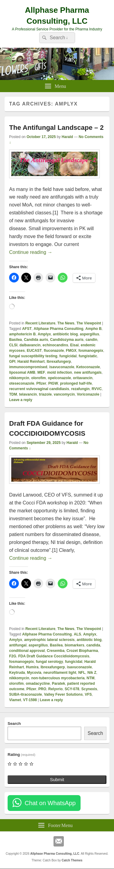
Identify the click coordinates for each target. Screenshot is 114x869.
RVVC (97, 389)
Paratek (58, 683)
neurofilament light (59, 672)
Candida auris (36, 340)
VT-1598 (30, 700)
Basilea (15, 340)
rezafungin (80, 389)
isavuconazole (61, 367)
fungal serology (49, 662)
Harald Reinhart (30, 361)
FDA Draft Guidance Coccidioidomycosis (53, 656)
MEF (41, 372)
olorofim (38, 378)
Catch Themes (72, 860)
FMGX (71, 350)
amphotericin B (22, 334)
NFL (81, 672)
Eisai (74, 345)
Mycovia (34, 672)
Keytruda (17, 672)
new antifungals (88, 372)
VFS (88, 694)
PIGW (53, 383)
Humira (32, 667)
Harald (67, 137)
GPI (12, 361)
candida (93, 645)
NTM (91, 678)
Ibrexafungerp (59, 361)
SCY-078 (72, 689)
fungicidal (68, 356)
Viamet (15, 700)
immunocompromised (28, 367)
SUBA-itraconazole (25, 694)
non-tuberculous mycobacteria (58, 678)
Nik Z (91, 672)
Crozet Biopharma (82, 651)
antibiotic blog (65, 334)
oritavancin (82, 378)
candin (91, 340)
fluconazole (54, 350)
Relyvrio (55, 689)
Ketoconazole (88, 367)
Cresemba (55, 651)
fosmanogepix (90, 350)
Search (14, 723)
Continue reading (30, 252)
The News (65, 323)
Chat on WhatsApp (50, 803)
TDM (13, 394)
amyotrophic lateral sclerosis (49, 640)
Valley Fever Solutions (63, 694)
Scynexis (89, 689)
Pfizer (41, 383)
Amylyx (15, 640)
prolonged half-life (76, 383)
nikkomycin (19, 378)
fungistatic (88, 356)
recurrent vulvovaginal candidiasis (39, 389)
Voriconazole (88, 394)
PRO (42, 689)
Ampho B (93, 329)
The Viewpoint (88, 323)
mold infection (59, 372)
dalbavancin (29, 345)
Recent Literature (40, 323)
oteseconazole (21, 383)
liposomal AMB (22, 372)
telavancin (28, 394)
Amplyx (44, 334)
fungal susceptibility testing (33, 356)
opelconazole (59, 378)
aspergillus (89, 334)
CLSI (13, 345)
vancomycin (64, 394)
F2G (12, 656)
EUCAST (34, 350)
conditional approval (27, 651)
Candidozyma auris (67, 340)
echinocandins (55, 345)
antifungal (17, 645)
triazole (45, 394)
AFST (27, 329)
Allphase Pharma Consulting (58, 329)
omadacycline (38, 683)
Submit (57, 779)
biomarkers (75, 645)
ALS (77, 634)
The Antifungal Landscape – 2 (56, 127)
